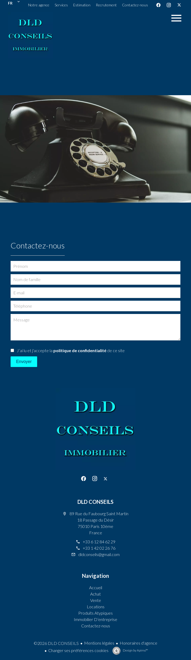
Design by (135, 650)
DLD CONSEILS (95, 502)
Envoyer (24, 361)
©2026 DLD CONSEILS (56, 643)
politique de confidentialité (79, 350)
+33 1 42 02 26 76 (99, 547)
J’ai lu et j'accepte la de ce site (71, 350)
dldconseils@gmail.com (99, 554)
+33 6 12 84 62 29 (99, 541)
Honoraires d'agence (138, 642)
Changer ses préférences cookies (78, 650)
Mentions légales (99, 642)
